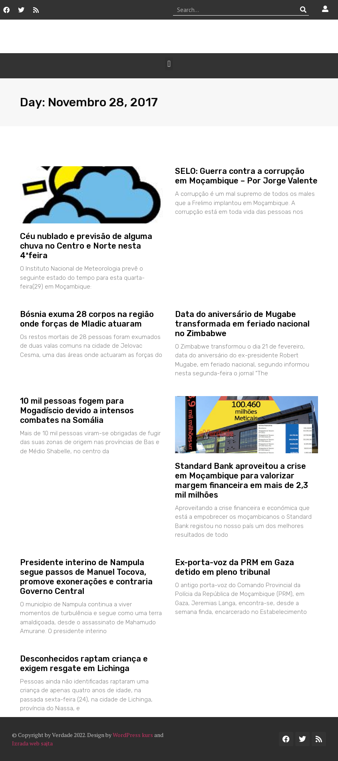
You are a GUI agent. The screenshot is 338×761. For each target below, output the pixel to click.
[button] (169, 63)
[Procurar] (303, 9)
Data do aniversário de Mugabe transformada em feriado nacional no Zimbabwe (242, 323)
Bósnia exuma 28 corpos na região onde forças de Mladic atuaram (87, 319)
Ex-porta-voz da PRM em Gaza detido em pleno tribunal (234, 567)
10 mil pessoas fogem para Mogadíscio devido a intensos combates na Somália (77, 410)
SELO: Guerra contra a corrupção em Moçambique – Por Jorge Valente (246, 175)
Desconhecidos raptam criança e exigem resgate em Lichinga (84, 663)
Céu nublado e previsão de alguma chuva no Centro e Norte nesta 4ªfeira (86, 245)
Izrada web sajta (32, 743)
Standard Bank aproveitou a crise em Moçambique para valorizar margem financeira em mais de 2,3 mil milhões (241, 480)
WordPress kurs (133, 735)
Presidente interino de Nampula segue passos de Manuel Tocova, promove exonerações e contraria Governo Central (86, 577)
